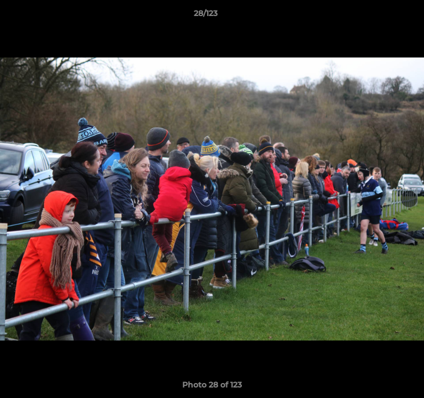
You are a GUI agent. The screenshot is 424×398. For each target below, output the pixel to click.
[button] (384, 16)
